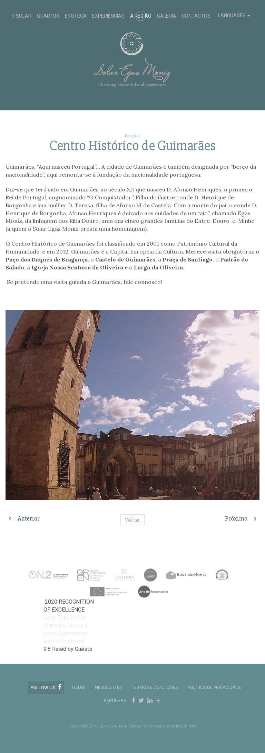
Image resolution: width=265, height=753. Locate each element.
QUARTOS (48, 16)
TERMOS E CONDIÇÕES (155, 687)
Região (132, 135)
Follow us (46, 687)
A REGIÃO (140, 16)
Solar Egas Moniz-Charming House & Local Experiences (65, 625)
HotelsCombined (63, 641)
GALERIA (166, 16)
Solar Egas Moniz (132, 31)
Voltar (132, 520)
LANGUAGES (234, 15)
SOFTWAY (188, 726)
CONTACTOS (196, 16)
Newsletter (108, 687)
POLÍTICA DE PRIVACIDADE (214, 687)
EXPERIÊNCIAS (108, 16)
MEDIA (78, 687)
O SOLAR (21, 16)
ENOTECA (76, 16)
